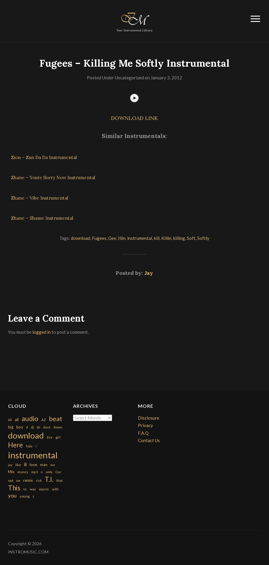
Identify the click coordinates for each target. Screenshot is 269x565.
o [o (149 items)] (42, 472)
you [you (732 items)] (12, 495)
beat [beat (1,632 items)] (55, 419)
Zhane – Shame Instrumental (42, 218)
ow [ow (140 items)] (18, 480)
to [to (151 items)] (25, 489)
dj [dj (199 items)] (32, 427)
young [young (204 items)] (25, 496)
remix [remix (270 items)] (28, 480)
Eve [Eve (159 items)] (49, 437)
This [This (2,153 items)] (14, 488)
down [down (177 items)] (57, 427)
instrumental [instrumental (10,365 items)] (33, 455)
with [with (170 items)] (55, 489)
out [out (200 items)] (10, 480)
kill (157, 238)
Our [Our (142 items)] (58, 472)
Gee (112, 238)
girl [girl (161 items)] (58, 437)
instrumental (139, 238)
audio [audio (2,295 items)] (30, 419)
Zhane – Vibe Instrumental (39, 198)
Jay (148, 272)
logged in (41, 332)
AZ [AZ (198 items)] (43, 420)
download (80, 238)
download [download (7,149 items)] (26, 435)
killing (179, 238)
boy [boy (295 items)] (19, 426)
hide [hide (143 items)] (29, 446)
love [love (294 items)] (33, 464)
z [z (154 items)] (33, 496)
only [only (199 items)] (49, 472)
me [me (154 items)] (52, 465)
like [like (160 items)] (18, 465)
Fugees (99, 238)
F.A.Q (143, 433)
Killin (166, 238)
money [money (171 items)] (22, 472)
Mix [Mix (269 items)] (11, 471)
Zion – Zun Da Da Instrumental (44, 157)
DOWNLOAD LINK (134, 118)
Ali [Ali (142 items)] (10, 420)
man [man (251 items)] (43, 464)
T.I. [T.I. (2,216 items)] (49, 479)
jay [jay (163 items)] (10, 465)
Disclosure (148, 417)
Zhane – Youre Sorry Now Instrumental (53, 177)
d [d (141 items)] (27, 427)
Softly (203, 238)
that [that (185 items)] (59, 480)
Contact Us (149, 440)
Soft (191, 238)
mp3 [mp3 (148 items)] (34, 472)
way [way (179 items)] (33, 489)
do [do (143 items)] (38, 427)
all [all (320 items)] (17, 419)
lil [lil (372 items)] (25, 464)
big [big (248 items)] (10, 427)
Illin (121, 238)
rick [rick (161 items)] (39, 480)
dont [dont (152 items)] (46, 427)
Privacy (145, 425)
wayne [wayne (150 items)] (44, 489)
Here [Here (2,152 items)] (15, 445)
